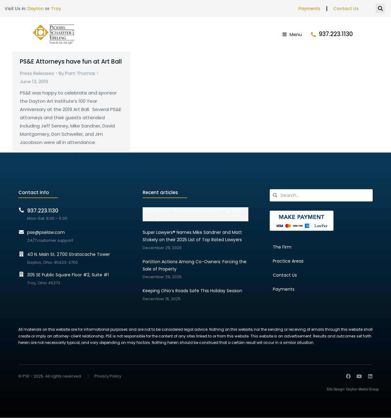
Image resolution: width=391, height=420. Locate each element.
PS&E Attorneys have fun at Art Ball (71, 64)
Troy (56, 9)
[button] (380, 8)
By (77, 75)
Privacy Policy (107, 378)
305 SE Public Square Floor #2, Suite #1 (68, 277)
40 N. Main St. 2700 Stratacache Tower (68, 256)
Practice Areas (288, 263)
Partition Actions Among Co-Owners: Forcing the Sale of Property (195, 267)
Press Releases (37, 75)
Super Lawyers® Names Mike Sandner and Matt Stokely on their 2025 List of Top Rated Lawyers (192, 238)
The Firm (282, 249)
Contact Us (346, 9)
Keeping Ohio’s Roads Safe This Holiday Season (192, 293)
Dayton (35, 9)
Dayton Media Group (362, 391)
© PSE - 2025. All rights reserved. (50, 378)
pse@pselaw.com (46, 234)
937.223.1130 (356, 35)
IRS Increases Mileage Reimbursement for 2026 (193, 213)
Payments (309, 9)
